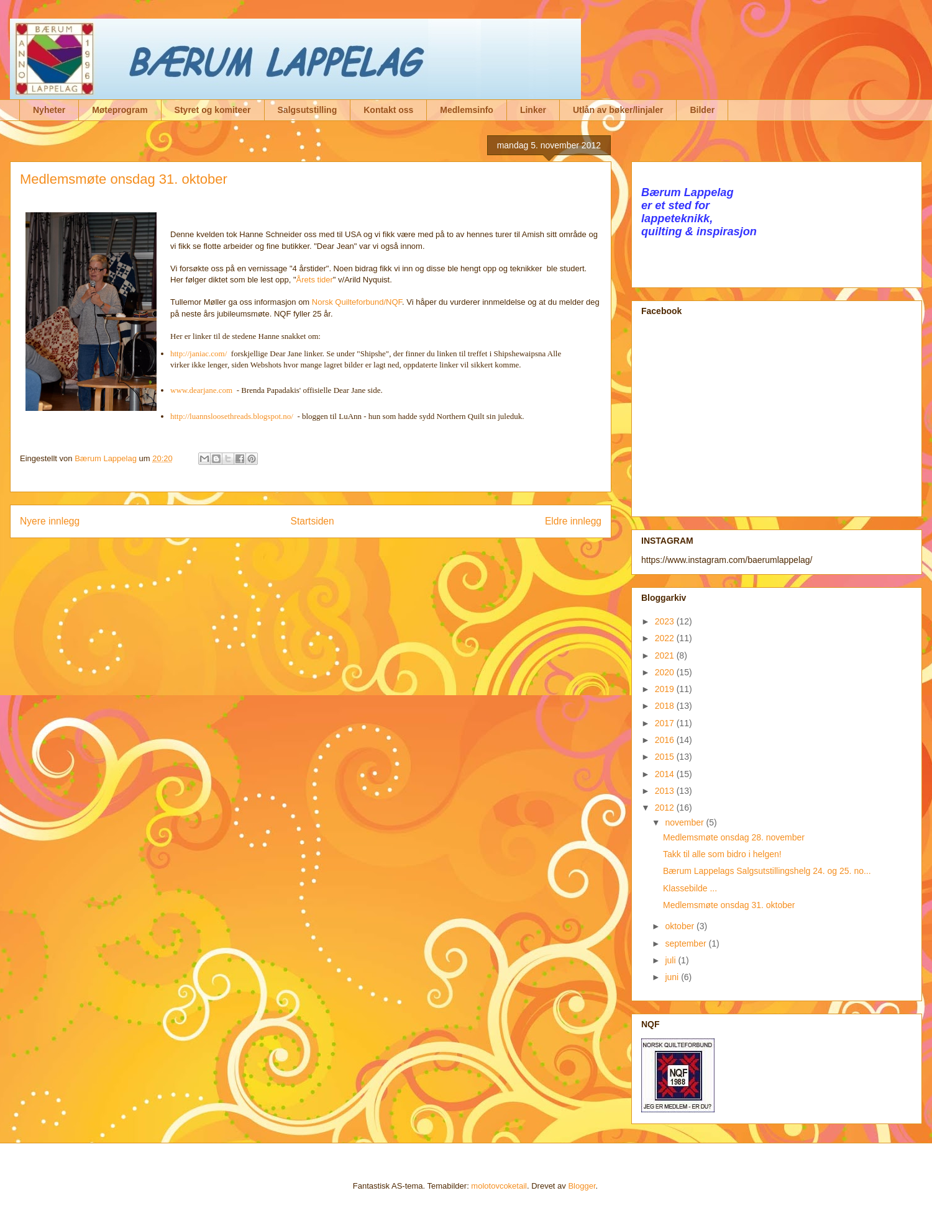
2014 (666, 774)
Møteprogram (119, 110)
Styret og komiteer (213, 110)
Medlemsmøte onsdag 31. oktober (729, 905)
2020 (666, 672)
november (685, 822)
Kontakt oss (388, 110)
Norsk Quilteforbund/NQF (357, 302)
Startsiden (312, 521)
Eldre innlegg (573, 521)
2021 (666, 655)
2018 (666, 706)
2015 (666, 757)
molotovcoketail (499, 1186)
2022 (666, 638)
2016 (666, 740)
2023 (666, 621)
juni (673, 977)
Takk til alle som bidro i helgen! (722, 854)
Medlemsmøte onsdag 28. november (734, 837)
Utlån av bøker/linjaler (618, 110)
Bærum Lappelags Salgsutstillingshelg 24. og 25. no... (767, 871)
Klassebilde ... (690, 888)
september (686, 943)
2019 (666, 689)
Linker (533, 110)
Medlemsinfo (466, 110)
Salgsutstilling (307, 110)
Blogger (581, 1186)
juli (671, 960)
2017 (666, 723)
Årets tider (314, 279)
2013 (666, 791)
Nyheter (49, 110)
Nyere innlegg (50, 521)
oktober (681, 926)
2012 (666, 808)
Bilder (702, 110)
